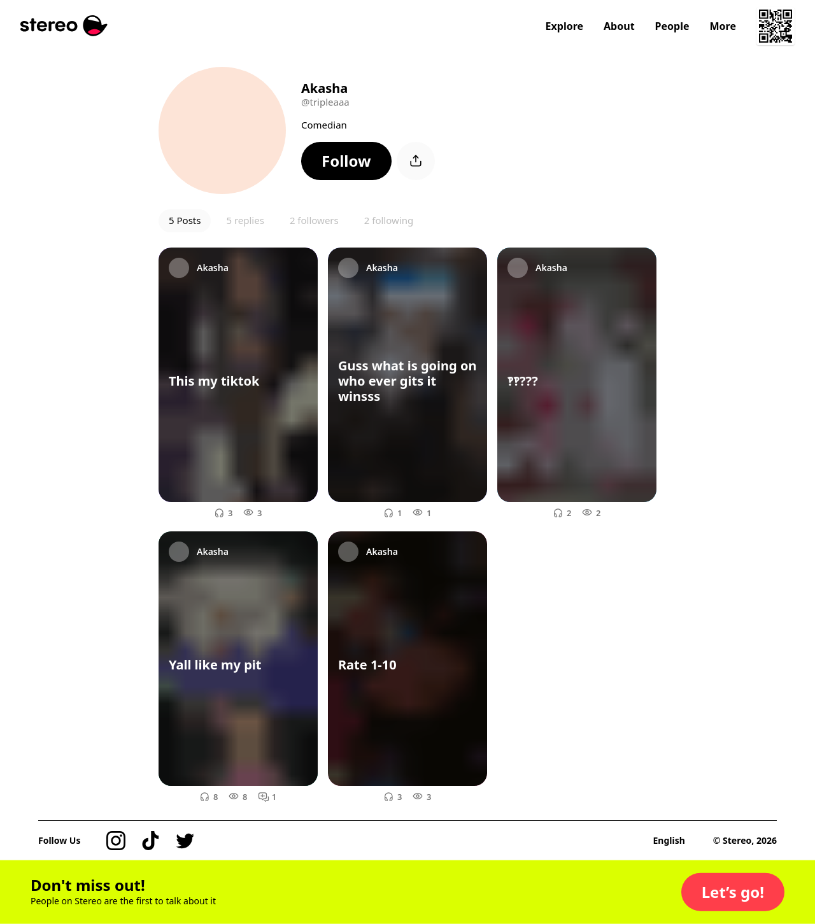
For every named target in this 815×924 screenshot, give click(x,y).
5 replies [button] (245, 220)
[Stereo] (64, 25)
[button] (346, 161)
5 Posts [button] (185, 220)
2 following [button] (388, 220)
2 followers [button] (314, 220)
